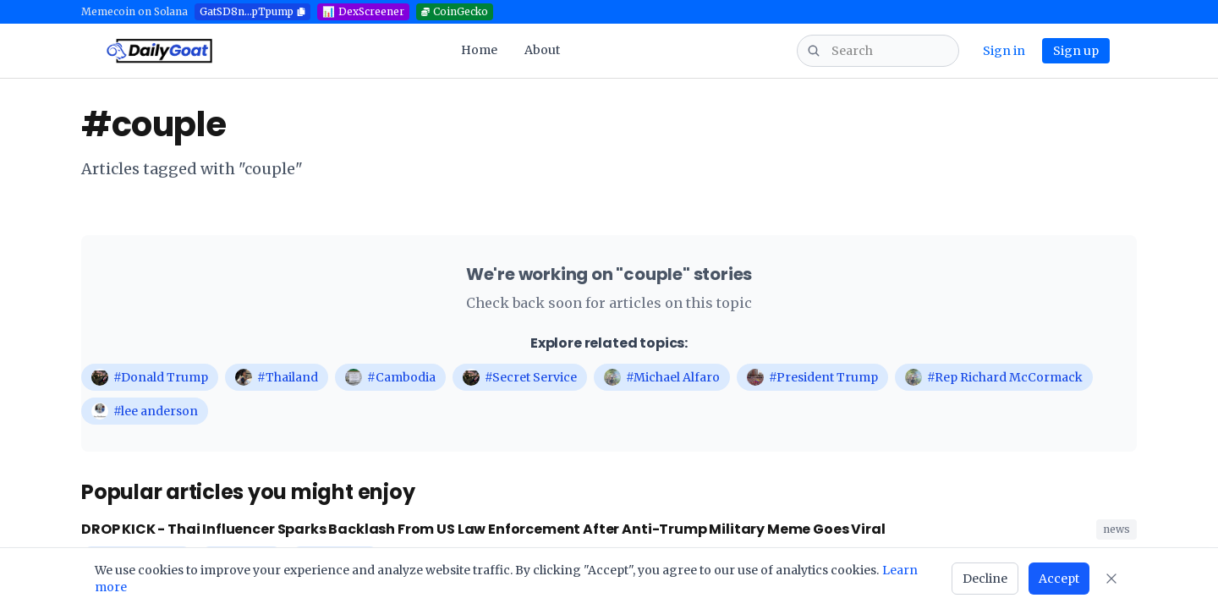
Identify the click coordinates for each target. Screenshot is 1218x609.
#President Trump (812, 377)
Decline (985, 578)
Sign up (1076, 50)
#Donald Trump (149, 377)
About (542, 50)
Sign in (1004, 50)
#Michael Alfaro (662, 377)
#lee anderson (144, 411)
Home (479, 50)
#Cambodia (390, 377)
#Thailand (276, 377)
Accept (1059, 578)
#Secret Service (520, 377)
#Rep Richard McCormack (994, 377)
